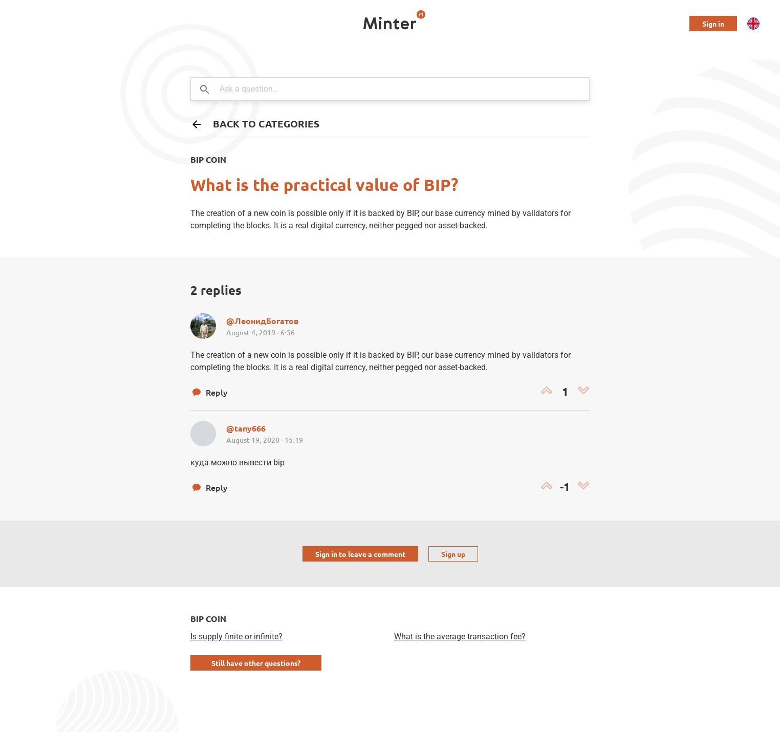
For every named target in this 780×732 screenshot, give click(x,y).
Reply (208, 392)
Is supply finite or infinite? (236, 636)
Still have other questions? (255, 663)
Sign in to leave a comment (360, 553)
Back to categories (254, 124)
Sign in (713, 23)
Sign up (453, 553)
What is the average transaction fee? (460, 636)
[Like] (546, 392)
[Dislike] (583, 392)
